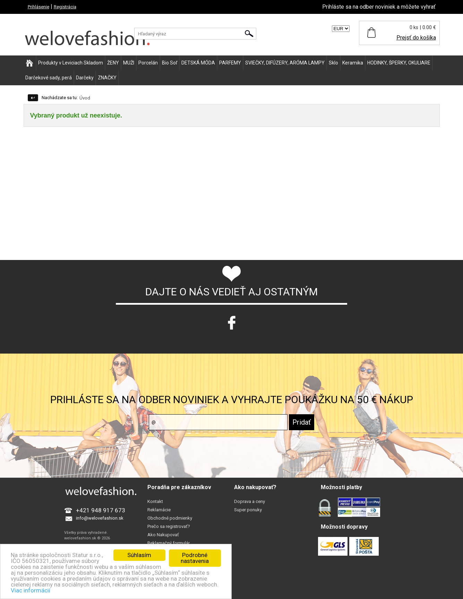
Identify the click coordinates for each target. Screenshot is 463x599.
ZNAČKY (107, 77)
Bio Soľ (169, 63)
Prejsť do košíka (416, 37)
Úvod (84, 98)
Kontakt (155, 501)
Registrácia (65, 6)
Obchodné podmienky (169, 518)
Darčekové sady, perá (48, 77)
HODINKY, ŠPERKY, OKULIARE (398, 63)
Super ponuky (248, 509)
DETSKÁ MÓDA (198, 63)
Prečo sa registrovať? (168, 526)
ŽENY (113, 63)
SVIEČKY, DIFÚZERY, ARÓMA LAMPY (285, 63)
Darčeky (85, 77)
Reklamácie (159, 509)
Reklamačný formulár (168, 543)
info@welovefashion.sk (99, 518)
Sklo (333, 63)
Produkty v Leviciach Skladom (70, 63)
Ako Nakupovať (163, 534)
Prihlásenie (38, 6)
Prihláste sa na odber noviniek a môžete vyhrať (379, 6)
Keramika (352, 63)
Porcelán (148, 63)
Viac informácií (30, 590)
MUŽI (128, 63)
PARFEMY (230, 63)
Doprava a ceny (249, 501)
